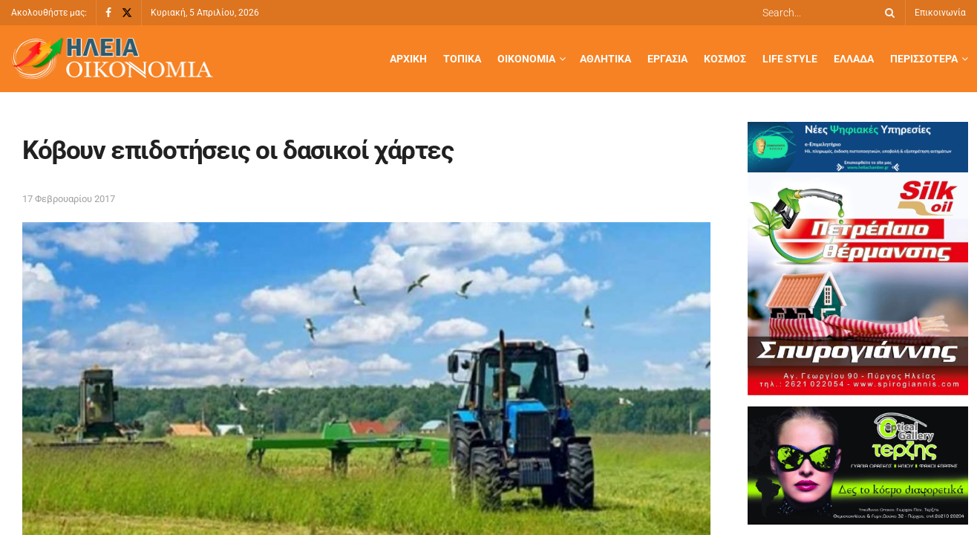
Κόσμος (725, 59)
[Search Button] (887, 12)
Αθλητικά (605, 59)
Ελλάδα (854, 59)
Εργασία (667, 59)
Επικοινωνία (940, 12)
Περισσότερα (924, 59)
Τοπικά (462, 59)
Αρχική (408, 59)
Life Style (789, 59)
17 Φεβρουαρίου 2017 (68, 198)
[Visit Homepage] (112, 59)
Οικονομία (526, 59)
